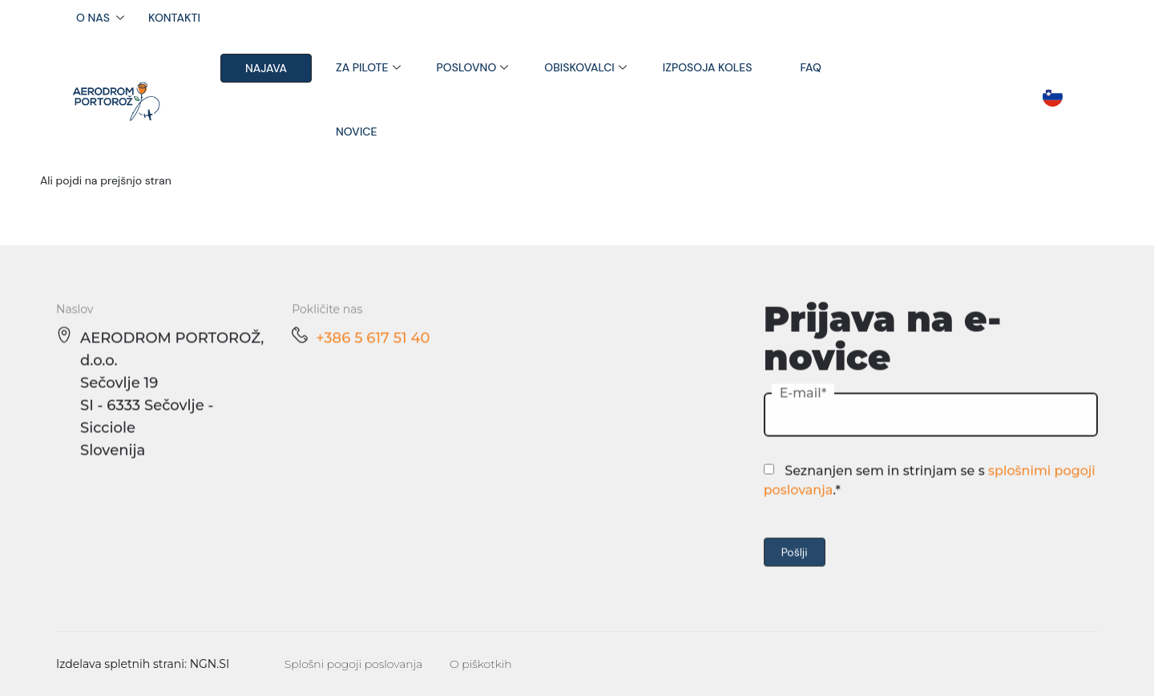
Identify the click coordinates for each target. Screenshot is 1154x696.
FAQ (811, 67)
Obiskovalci (579, 67)
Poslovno (467, 67)
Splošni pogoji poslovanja (353, 664)
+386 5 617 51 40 (373, 341)
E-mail (800, 396)
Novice (356, 131)
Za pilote (362, 67)
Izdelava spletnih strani (120, 664)
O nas (93, 17)
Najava (266, 68)
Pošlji (794, 555)
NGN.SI (210, 664)
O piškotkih (481, 664)
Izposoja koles (708, 67)
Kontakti (174, 17)
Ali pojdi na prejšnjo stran (105, 180)
